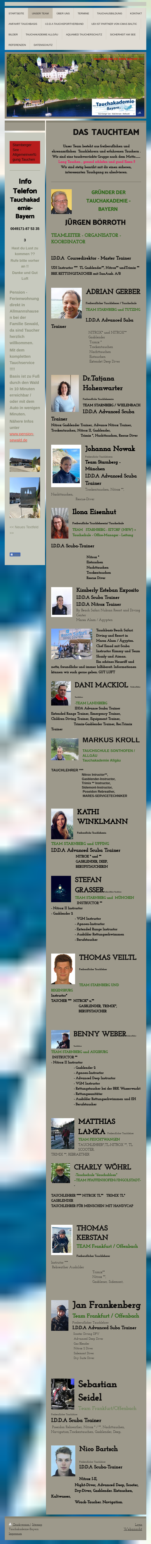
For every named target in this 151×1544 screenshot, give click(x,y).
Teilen (15, 554)
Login (138, 1524)
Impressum (15, 1533)
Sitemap (37, 1524)
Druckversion (19, 1524)
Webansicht (133, 1529)
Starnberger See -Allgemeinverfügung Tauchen (24, 152)
